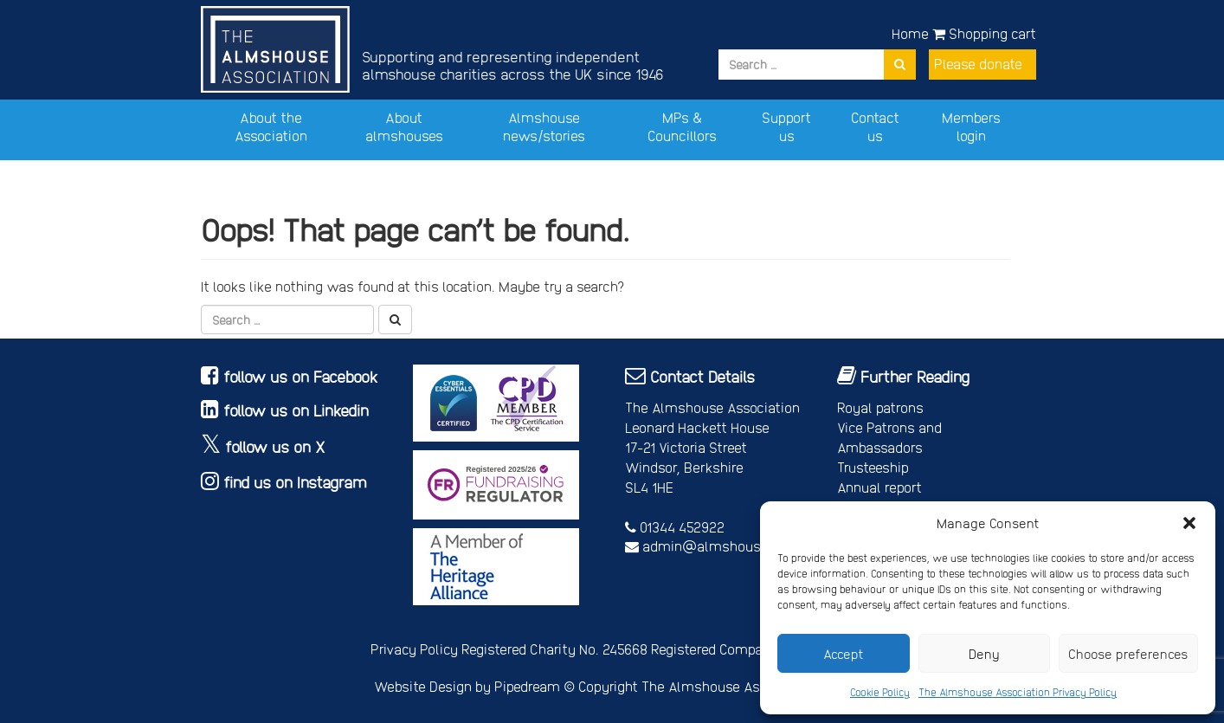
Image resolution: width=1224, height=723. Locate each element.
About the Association (271, 126)
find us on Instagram (295, 482)
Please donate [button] (978, 63)
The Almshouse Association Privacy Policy (1017, 692)
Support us (786, 126)
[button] (1189, 523)
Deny (984, 654)
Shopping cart (984, 33)
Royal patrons (880, 407)
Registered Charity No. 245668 (554, 649)
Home (910, 33)
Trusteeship (873, 467)
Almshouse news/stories (544, 126)
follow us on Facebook (300, 376)
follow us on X (275, 446)
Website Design (423, 686)
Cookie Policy (880, 692)
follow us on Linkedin (296, 410)
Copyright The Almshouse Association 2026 (714, 686)
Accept (843, 654)
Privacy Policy (414, 649)
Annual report (879, 487)
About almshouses (404, 126)
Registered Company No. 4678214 (752, 649)
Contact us (875, 126)
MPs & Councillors (682, 126)
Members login (971, 126)
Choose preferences (1128, 654)
